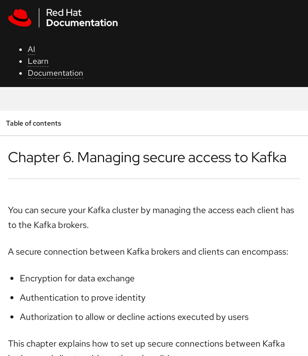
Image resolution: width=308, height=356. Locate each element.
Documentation (55, 73)
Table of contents (33, 123)
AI (31, 49)
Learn (38, 61)
